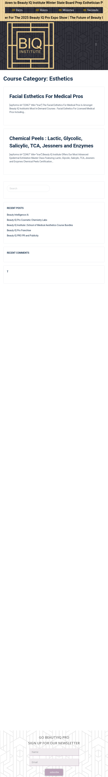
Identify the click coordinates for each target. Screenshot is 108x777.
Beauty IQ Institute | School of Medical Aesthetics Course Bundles (40, 225)
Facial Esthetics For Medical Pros (46, 96)
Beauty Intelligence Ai (18, 214)
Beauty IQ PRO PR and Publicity (22, 235)
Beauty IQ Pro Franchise (19, 230)
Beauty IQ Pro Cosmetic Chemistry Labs (27, 220)
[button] (96, 44)
